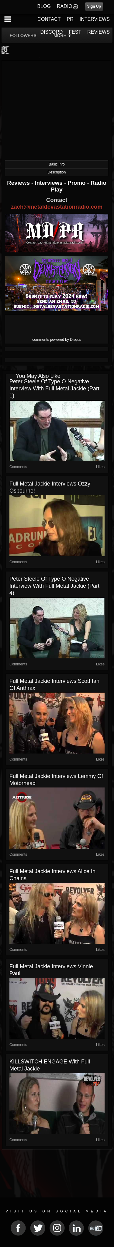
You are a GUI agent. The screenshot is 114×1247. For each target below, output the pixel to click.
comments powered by (56, 339)
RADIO (64, 6)
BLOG (44, 6)
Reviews (19, 183)
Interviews (49, 183)
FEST (75, 32)
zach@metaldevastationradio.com (56, 206)
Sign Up (94, 6)
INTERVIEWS (95, 19)
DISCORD (51, 32)
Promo (77, 183)
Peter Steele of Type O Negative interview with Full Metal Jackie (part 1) (54, 388)
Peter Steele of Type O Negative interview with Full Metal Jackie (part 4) (54, 586)
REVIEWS (98, 32)
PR (70, 19)
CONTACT (48, 19)
